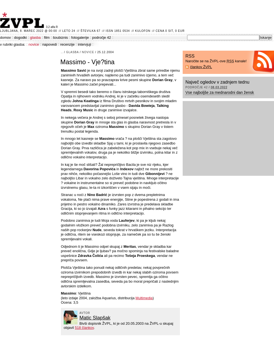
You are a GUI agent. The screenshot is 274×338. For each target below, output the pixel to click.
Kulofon (142, 30)
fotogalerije (80, 37)
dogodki (20, 37)
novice (34, 44)
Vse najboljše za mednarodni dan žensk (219, 92)
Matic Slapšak (94, 318)
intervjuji (84, 44)
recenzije (67, 44)
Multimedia (144, 298)
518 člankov (84, 328)
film (47, 37)
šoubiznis (60, 37)
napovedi (49, 44)
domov (5, 37)
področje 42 (101, 37)
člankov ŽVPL (201, 67)
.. (62, 52)
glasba (35, 37)
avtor (84, 312)
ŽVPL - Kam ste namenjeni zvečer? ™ (23, 20)
